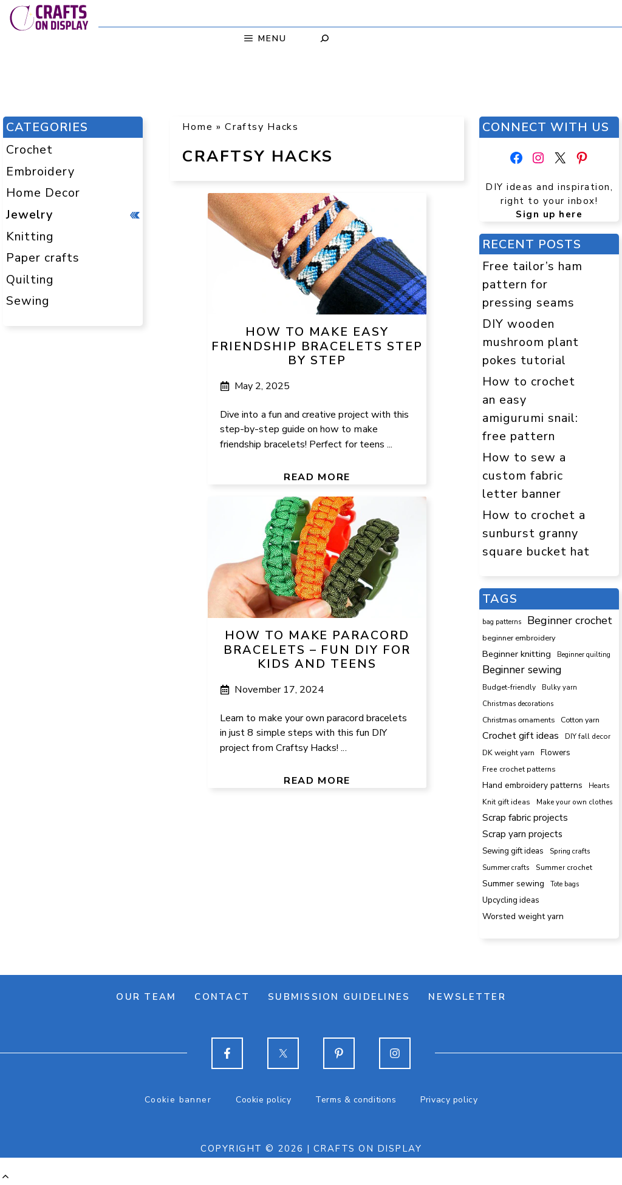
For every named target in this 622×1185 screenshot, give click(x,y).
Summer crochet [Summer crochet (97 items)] (564, 867)
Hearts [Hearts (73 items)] (599, 785)
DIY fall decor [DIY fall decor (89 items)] (587, 736)
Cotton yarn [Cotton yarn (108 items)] (580, 720)
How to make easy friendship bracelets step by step (317, 346)
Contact (222, 997)
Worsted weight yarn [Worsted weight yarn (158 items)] (523, 916)
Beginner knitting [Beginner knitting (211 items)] (516, 654)
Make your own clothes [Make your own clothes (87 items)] (574, 802)
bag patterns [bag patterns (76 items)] (501, 621)
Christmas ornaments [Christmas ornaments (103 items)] (518, 720)
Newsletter (467, 997)
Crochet (29, 149)
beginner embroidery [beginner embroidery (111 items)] (518, 638)
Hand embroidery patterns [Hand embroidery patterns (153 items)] (532, 785)
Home (197, 127)
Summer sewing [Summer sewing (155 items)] (513, 883)
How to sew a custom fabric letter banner (524, 475)
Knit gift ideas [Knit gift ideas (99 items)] (506, 802)
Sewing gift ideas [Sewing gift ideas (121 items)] (513, 851)
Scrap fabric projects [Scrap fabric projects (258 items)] (525, 817)
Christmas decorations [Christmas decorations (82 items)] (518, 703)
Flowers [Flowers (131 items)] (555, 752)
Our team (146, 997)
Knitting (30, 236)
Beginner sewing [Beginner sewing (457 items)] (521, 669)
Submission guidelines (339, 997)
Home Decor (43, 193)
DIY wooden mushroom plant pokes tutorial (530, 342)
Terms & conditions (355, 1099)
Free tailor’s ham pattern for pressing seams (532, 284)
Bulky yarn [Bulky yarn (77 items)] (559, 687)
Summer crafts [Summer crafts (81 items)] (506, 867)
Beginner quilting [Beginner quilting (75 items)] (583, 654)
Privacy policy (448, 1099)
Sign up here (549, 214)
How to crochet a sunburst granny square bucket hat (536, 533)
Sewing (28, 301)
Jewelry (29, 214)
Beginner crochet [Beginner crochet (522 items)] (569, 620)
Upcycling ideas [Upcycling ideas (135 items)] (510, 900)
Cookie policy (263, 1099)
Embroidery (40, 171)
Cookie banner (178, 1099)
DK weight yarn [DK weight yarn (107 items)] (508, 752)
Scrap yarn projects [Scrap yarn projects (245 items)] (522, 833)
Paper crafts (43, 258)
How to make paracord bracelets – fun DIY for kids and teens (317, 650)
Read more (317, 477)
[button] (5, 1176)
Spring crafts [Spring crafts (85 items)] (570, 851)
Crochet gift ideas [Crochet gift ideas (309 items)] (520, 735)
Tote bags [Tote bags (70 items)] (564, 884)
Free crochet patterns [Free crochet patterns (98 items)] (519, 769)
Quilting (30, 279)
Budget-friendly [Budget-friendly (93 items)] (509, 687)
